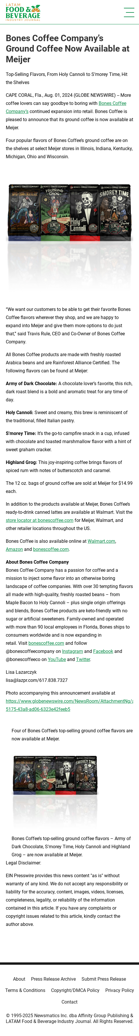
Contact (69, 1002)
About (19, 979)
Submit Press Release (104, 979)
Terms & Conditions (25, 990)
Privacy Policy (119, 990)
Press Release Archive (53, 979)
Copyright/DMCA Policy (75, 990)
